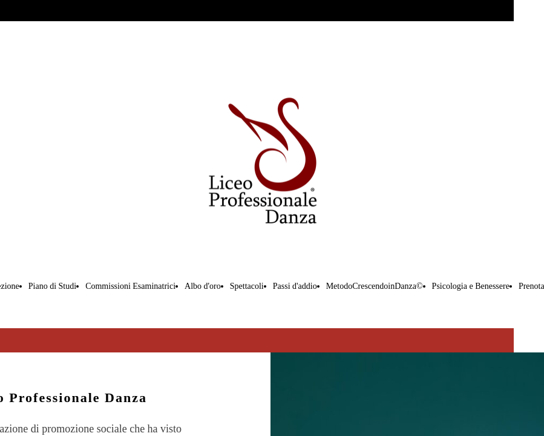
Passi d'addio (295, 286)
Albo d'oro (203, 286)
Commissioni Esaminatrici (130, 286)
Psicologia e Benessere (471, 286)
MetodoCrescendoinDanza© (374, 286)
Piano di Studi (52, 286)
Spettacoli (247, 286)
